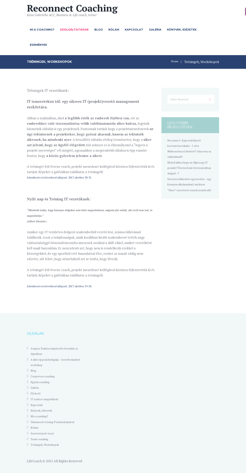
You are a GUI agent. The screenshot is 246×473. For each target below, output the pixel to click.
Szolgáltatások (74, 29)
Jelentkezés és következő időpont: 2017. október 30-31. (67, 177)
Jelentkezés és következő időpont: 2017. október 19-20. (67, 286)
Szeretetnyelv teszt (45, 433)
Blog (98, 29)
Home (173, 62)
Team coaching (42, 439)
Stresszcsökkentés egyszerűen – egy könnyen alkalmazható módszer (190, 186)
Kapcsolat (134, 29)
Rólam (113, 29)
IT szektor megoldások (47, 399)
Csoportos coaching (45, 376)
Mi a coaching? (42, 29)
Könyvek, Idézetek (182, 29)
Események (38, 44)
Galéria (155, 29)
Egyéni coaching (42, 382)
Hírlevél (37, 393)
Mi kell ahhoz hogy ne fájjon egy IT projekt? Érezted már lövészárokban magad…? (188, 169)
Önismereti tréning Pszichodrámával (57, 422)
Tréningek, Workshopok (48, 444)
